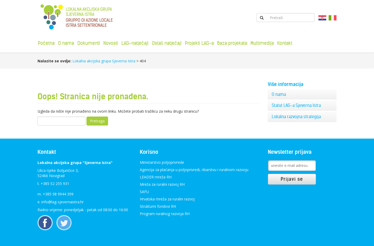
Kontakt (284, 43)
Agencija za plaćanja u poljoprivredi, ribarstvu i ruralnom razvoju (194, 169)
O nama (66, 43)
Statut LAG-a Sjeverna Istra (296, 105)
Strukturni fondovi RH (158, 206)
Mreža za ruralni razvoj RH (162, 184)
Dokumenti (88, 43)
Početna (46, 43)
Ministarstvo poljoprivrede (162, 162)
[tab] (302, 95)
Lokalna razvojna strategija (296, 116)
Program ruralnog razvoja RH (165, 213)
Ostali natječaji (166, 43)
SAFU (144, 191)
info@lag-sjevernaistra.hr (62, 201)
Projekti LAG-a (199, 43)
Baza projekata (232, 43)
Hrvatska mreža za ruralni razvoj (167, 198)
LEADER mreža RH (156, 176)
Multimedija (262, 43)
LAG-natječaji (134, 43)
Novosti (110, 43)
